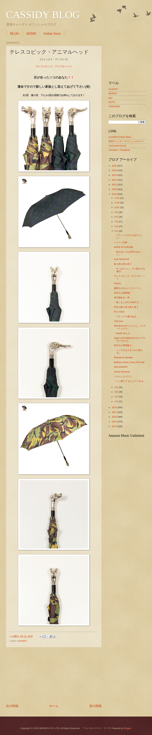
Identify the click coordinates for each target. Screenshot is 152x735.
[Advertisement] (54, 676)
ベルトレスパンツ (123, 376)
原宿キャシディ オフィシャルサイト (126, 141)
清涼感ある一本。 (123, 297)
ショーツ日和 (120, 242)
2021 (114, 184)
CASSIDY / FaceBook (119, 150)
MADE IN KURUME (123, 247)
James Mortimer (122, 371)
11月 (117, 202)
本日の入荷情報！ (123, 293)
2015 (114, 421)
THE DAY (118, 321)
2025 (114, 165)
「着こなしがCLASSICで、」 (128, 302)
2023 (114, 175)
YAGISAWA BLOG (117, 145)
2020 (114, 189)
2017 (114, 412)
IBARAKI (112, 93)
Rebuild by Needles (123, 357)
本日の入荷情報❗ (123, 345)
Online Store (52, 33)
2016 (114, 417)
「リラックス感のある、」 (127, 316)
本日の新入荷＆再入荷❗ (126, 307)
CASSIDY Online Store (119, 137)
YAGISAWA (114, 106)
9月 (116, 212)
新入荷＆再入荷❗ (123, 264)
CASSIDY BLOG (43, 14)
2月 (116, 396)
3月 (116, 392)
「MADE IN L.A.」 (123, 333)
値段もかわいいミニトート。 (128, 288)
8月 (116, 217)
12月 (117, 198)
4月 (116, 387)
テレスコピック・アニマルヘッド (54, 66)
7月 (116, 221)
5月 (116, 231)
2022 (114, 180)
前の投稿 (95, 706)
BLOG (14, 33)
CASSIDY (22, 641)
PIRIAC (117, 283)
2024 (114, 170)
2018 (114, 407)
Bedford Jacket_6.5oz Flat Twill (129, 362)
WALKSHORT (121, 367)
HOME (31, 33)
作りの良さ (119, 311)
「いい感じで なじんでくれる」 (130, 381)
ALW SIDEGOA (121, 259)
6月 (116, 226)
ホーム (53, 706)
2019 (114, 194)
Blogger (127, 728)
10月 (117, 207)
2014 (114, 426)
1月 (116, 401)
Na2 (110, 98)
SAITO (111, 102)
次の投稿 (12, 706)
